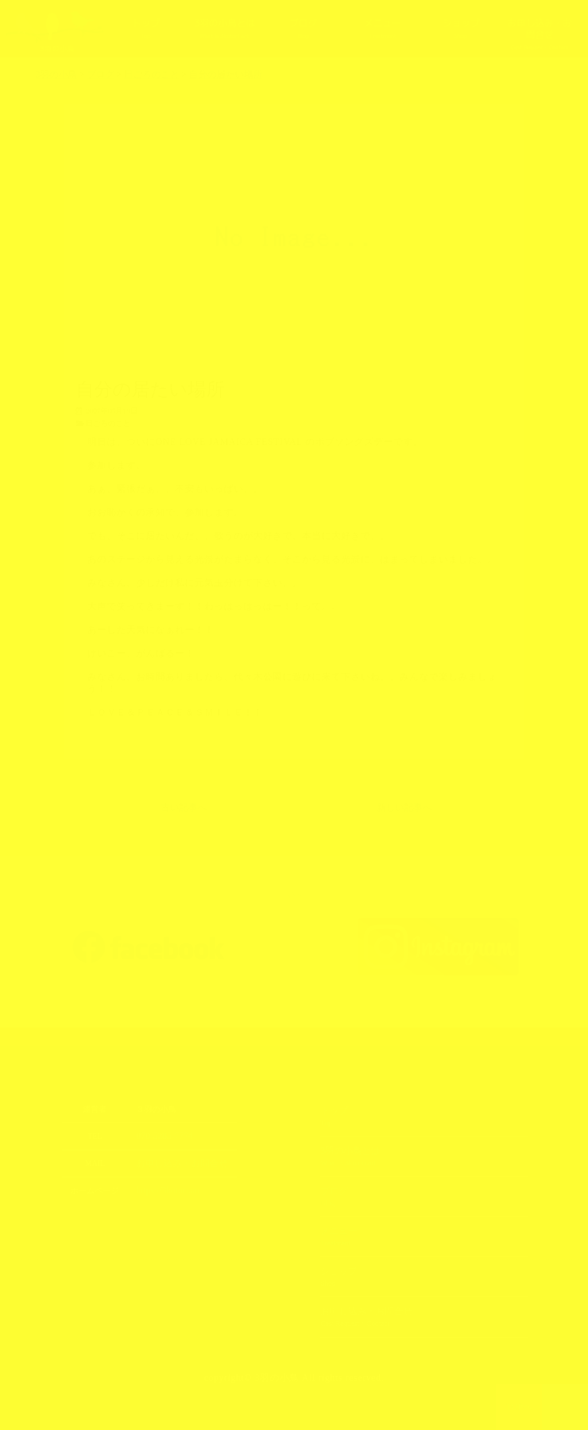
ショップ (460, 28)
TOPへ (519, 1407)
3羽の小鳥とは (224, 28)
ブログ (303, 28)
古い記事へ (184, 807)
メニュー (382, 28)
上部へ (565, 1407)
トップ (145, 28)
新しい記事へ (404, 807)
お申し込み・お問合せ (540, 34)
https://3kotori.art (163, 1189)
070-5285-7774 (160, 1135)
